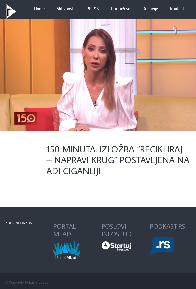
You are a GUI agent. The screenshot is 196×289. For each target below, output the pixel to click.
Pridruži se (120, 9)
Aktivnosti (65, 9)
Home (39, 9)
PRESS (93, 9)
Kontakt (177, 9)
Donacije (150, 9)
